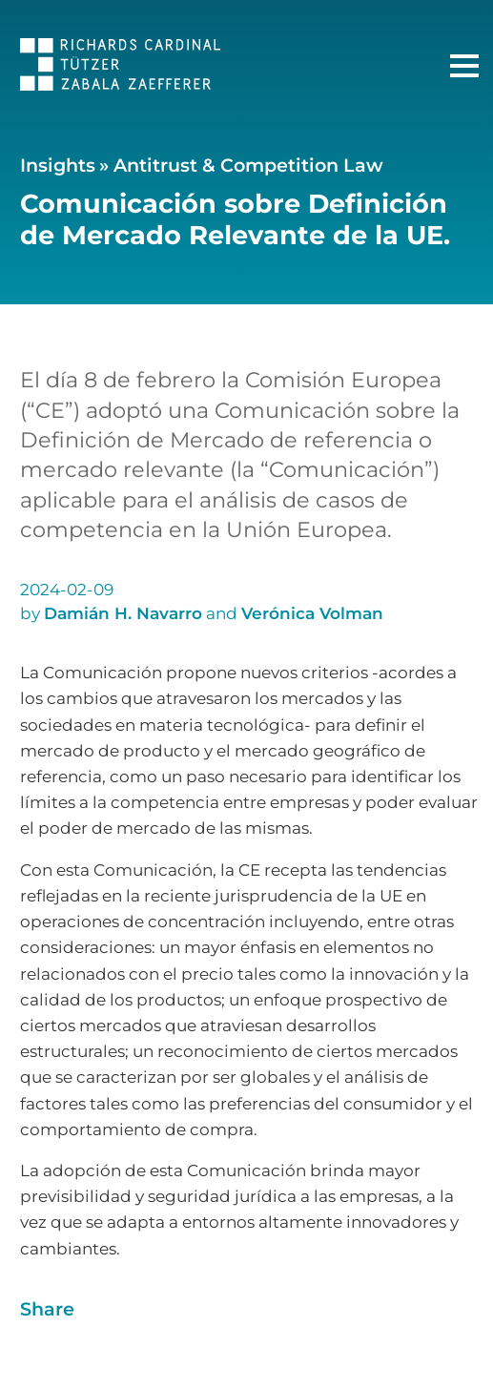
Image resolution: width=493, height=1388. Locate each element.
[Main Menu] (464, 66)
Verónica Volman (312, 613)
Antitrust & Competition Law (248, 165)
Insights (57, 165)
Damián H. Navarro (123, 613)
